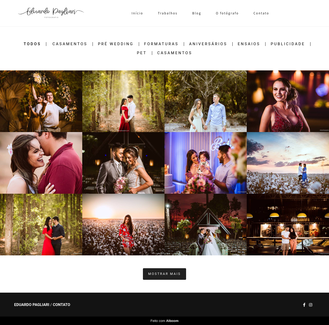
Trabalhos (168, 13)
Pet (142, 53)
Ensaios (249, 44)
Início (137, 13)
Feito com (164, 321)
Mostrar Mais (164, 274)
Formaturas (161, 44)
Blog (196, 13)
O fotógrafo (227, 13)
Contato (261, 13)
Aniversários (208, 44)
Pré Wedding (116, 44)
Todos (32, 44)
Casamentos (69, 44)
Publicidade (288, 44)
